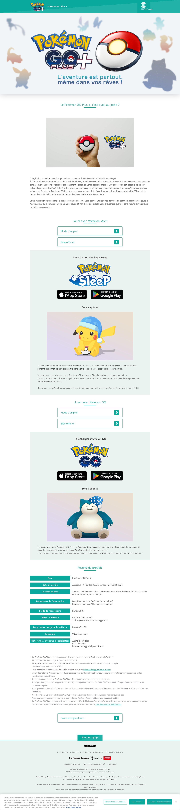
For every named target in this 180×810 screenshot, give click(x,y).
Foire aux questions (90, 718)
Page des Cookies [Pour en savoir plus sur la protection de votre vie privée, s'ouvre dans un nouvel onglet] (73, 807)
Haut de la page (90, 737)
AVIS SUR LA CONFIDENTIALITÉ (94, 764)
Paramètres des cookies (115, 802)
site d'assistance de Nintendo (108, 704)
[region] (90, 802)
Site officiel (90, 242)
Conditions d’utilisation (72, 764)
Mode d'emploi (90, 231)
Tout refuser (137, 802)
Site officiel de (68, 752)
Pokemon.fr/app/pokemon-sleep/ (97, 670)
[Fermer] (176, 801)
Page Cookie (112, 764)
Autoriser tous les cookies (159, 802)
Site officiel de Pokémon (114, 752)
